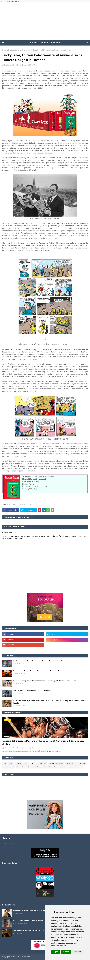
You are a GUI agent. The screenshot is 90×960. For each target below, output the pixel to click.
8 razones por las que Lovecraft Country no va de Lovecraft (36, 671)
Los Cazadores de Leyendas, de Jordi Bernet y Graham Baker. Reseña (39, 661)
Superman (42, 763)
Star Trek (57, 767)
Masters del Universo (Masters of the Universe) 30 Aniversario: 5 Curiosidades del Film (43, 742)
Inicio (4, 50)
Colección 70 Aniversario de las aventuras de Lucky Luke (48, 85)
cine (5, 763)
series (11, 763)
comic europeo (77, 767)
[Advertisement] (45, 21)
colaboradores (12, 504)
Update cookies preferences (10, 1)
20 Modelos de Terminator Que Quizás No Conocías (33, 691)
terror (26, 763)
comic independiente (56, 763)
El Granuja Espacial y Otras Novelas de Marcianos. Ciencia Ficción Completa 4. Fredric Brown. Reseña (49, 702)
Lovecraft (65, 767)
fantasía (33, 763)
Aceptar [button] (55, 952)
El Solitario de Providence (45, 42)
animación (30, 767)
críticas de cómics (13, 50)
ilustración (20, 767)
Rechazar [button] (66, 952)
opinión (48, 767)
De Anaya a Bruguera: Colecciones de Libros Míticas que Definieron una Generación (46, 681)
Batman (18, 763)
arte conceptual (9, 767)
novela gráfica (70, 763)
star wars (40, 767)
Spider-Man (82, 763)
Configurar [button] (77, 952)
